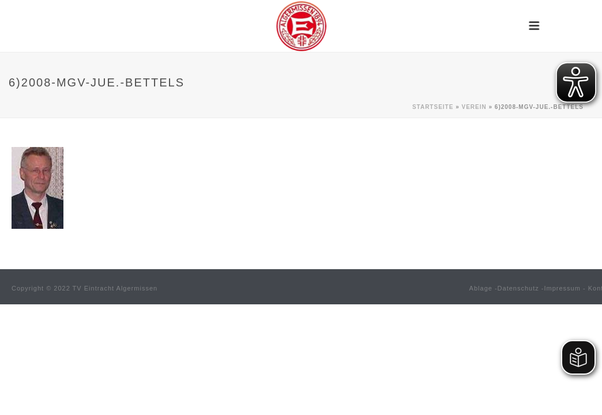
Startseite (432, 107)
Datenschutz (518, 288)
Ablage (480, 288)
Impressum (562, 288)
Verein (473, 107)
